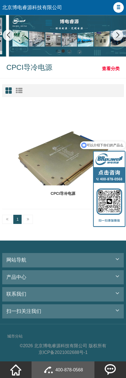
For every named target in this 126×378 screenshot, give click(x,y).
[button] (118, 7)
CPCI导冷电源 (63, 193)
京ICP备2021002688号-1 (63, 352)
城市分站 (15, 336)
